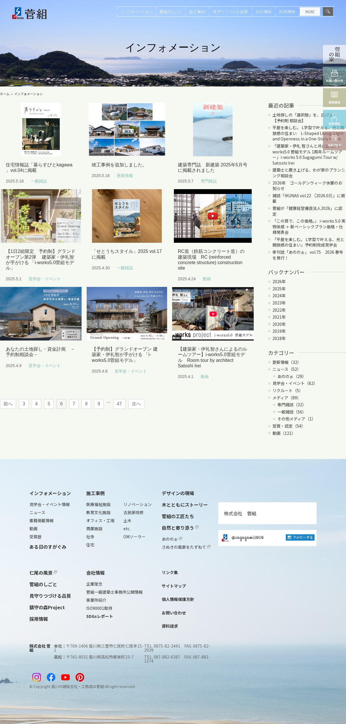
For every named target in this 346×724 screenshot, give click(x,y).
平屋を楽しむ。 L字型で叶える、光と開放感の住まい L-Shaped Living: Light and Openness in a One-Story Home (308, 133)
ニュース (37, 512)
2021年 (279, 317)
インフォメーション (136, 11)
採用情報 (287, 11)
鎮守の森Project (47, 607)
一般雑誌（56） (291, 412)
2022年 (279, 310)
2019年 (279, 331)
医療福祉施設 (98, 504)
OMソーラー (134, 536)
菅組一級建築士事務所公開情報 (114, 592)
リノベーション (137, 504)
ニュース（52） (286, 369)
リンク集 (170, 572)
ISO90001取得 (99, 608)
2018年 (279, 338)
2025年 (279, 289)
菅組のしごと (170, 11)
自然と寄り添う (180, 527)
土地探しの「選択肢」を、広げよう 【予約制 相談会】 (306, 117)
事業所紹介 (96, 600)
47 (119, 403)
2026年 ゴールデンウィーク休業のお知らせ (307, 185)
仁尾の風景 (43, 572)
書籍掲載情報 (41, 520)
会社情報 (263, 11)
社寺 (90, 536)
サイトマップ (174, 586)
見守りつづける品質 (230, 11)
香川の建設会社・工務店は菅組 (77, 686)
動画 (33, 528)
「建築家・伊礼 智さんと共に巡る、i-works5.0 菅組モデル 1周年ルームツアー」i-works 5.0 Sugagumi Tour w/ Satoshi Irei (307, 154)
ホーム (5, 93)
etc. (126, 528)
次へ (136, 403)
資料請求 (170, 626)
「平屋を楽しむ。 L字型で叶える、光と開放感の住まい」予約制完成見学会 (308, 242)
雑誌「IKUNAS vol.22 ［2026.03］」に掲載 (308, 198)
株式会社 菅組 (240, 513)
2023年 (279, 303)
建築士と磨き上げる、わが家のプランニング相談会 (308, 172)
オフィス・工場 (100, 520)
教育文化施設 (98, 512)
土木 (127, 520)
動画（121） (284, 433)
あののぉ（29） (291, 376)
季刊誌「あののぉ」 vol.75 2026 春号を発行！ (307, 255)
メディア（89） (286, 397)
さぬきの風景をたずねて (186, 547)
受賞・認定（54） (288, 426)
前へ (8, 403)
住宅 (90, 545)
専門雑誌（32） (291, 404)
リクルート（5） (287, 390)
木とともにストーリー (185, 504)
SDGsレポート (99, 616)
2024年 (279, 295)
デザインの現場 (178, 493)
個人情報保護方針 (178, 599)
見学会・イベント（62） (294, 383)
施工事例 (197, 11)
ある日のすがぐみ (47, 546)
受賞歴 (35, 536)
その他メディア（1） (296, 419)
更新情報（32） (286, 362)
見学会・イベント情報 (49, 504)
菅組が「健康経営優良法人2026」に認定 (307, 211)
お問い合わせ (174, 613)
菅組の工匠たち (178, 516)
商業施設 (94, 528)
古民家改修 (133, 512)
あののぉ (172, 539)
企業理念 (94, 584)
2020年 (279, 324)
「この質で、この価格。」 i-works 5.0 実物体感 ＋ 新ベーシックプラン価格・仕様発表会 (308, 226)
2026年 (279, 281)
